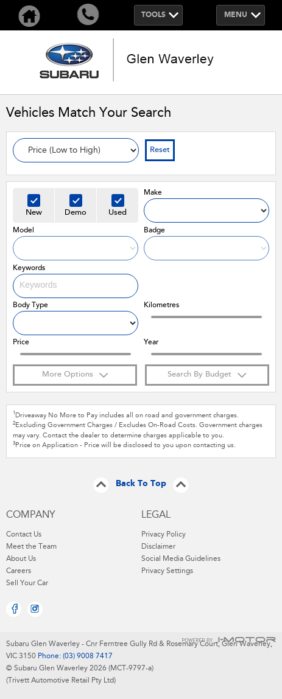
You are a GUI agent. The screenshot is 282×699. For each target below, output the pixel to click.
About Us (21, 559)
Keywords (29, 268)
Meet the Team (31, 547)
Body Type (30, 305)
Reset (160, 150)
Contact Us (23, 534)
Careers (18, 571)
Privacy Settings (167, 571)
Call (87, 15)
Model (23, 230)
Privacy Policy (163, 534)
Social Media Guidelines (180, 559)
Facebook (13, 609)
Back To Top (141, 484)
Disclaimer (158, 547)
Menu (235, 15)
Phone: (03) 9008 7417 (74, 656)
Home (29, 15)
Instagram (35, 609)
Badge (154, 230)
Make (153, 192)
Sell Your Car (27, 583)
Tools (153, 15)
